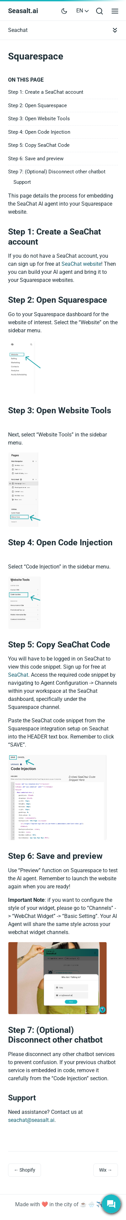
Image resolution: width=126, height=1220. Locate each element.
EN (83, 10)
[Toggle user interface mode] (64, 10)
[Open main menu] (115, 10)
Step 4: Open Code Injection (39, 132)
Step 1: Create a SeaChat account (45, 92)
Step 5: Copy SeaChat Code (39, 145)
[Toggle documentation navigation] (115, 30)
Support (22, 182)
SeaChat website (81, 264)
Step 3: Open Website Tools (39, 119)
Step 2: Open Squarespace (37, 105)
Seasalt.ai (23, 11)
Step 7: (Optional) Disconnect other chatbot (57, 172)
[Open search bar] (99, 11)
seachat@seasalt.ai (31, 1120)
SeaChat (18, 675)
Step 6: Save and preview (36, 159)
